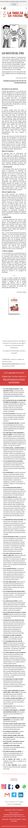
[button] (1, 8)
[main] (14, 53)
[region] (14, 3)
